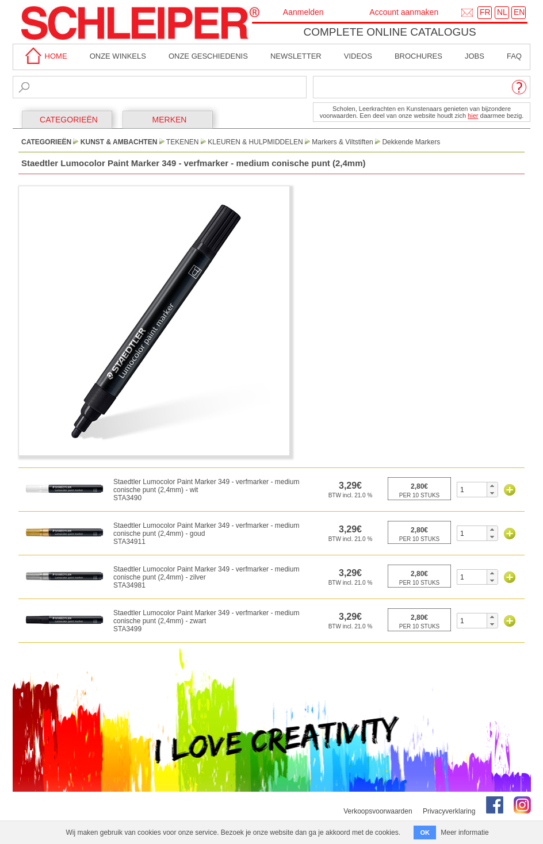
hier (473, 115)
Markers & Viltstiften (342, 142)
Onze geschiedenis (208, 56)
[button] (492, 485)
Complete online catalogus (389, 32)
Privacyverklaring (449, 811)
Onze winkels (118, 56)
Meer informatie (464, 832)
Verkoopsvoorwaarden (377, 811)
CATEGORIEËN (69, 119)
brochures (418, 56)
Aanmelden (303, 12)
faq (514, 56)
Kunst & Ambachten (119, 142)
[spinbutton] (472, 489)
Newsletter (296, 56)
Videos (358, 56)
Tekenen (182, 142)
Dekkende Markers (411, 142)
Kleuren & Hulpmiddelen (255, 142)
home (44, 56)
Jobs (474, 56)
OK (425, 832)
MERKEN (169, 119)
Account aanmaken (403, 12)
